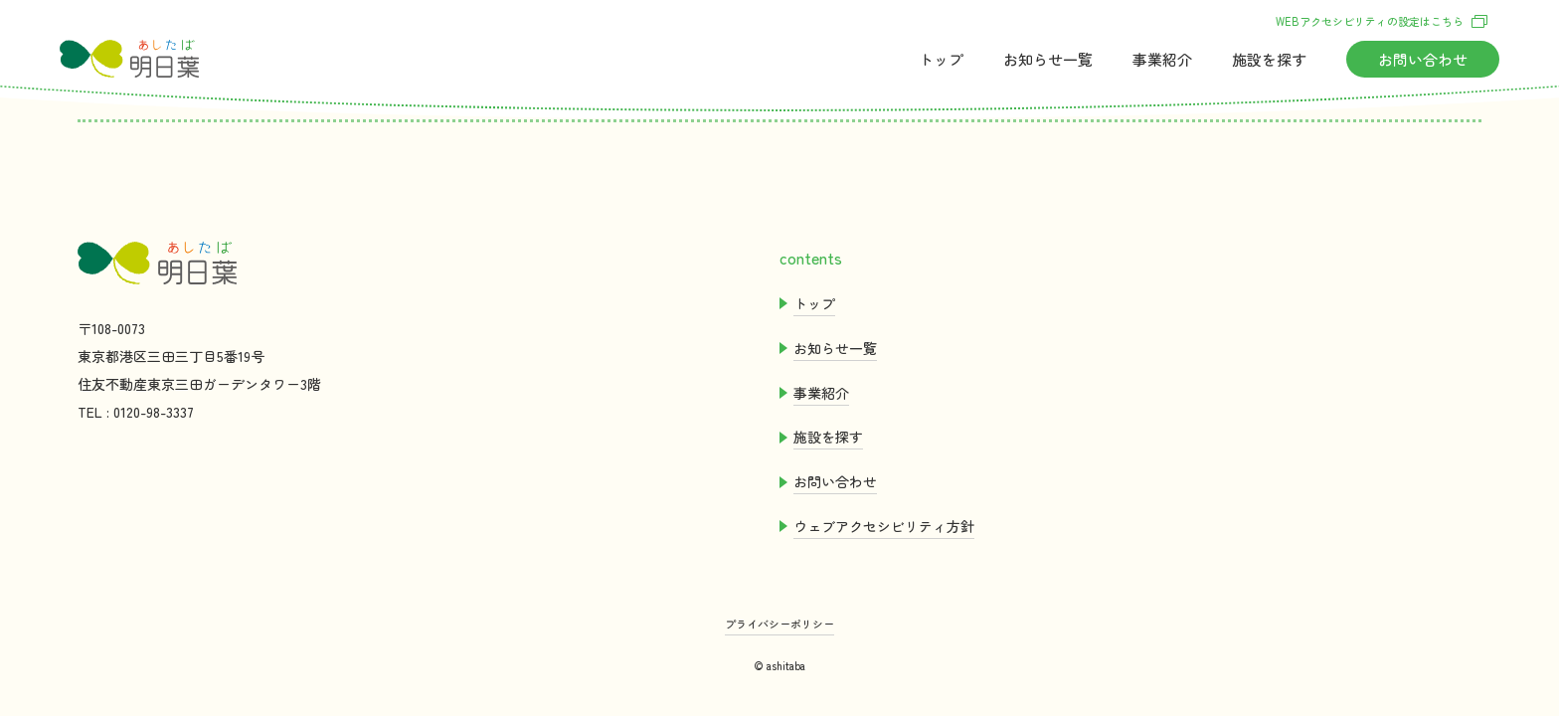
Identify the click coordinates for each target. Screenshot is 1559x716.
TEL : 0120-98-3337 (136, 412)
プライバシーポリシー (779, 623)
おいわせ (1423, 59)
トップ (941, 59)
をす (1269, 59)
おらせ (1048, 59)
